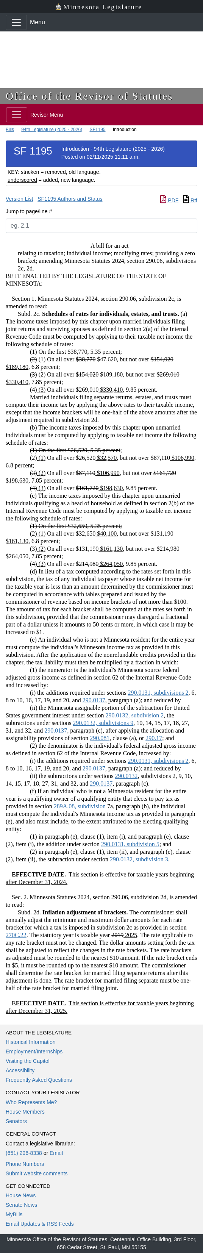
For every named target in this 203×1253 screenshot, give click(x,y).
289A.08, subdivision (80, 806)
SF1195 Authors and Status (69, 199)
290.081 (99, 738)
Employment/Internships (34, 1051)
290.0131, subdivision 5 (130, 844)
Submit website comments (36, 1173)
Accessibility (20, 1070)
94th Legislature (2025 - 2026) (51, 129)
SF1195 (97, 129)
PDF (169, 200)
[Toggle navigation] (16, 22)
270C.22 (16, 935)
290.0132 (126, 776)
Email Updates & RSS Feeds (40, 1224)
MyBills (14, 1214)
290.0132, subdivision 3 (139, 859)
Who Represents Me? (31, 1102)
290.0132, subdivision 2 (134, 715)
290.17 (153, 738)
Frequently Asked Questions (39, 1080)
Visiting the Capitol (28, 1061)
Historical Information (31, 1042)
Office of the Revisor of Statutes (89, 96)
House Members (25, 1112)
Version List (19, 199)
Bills (10, 129)
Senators (16, 1121)
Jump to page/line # (29, 211)
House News (21, 1195)
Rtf (190, 200)
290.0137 (94, 700)
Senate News (21, 1205)
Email (56, 1153)
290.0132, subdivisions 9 (103, 723)
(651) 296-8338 (24, 1153)
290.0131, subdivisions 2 (158, 692)
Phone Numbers (25, 1164)
